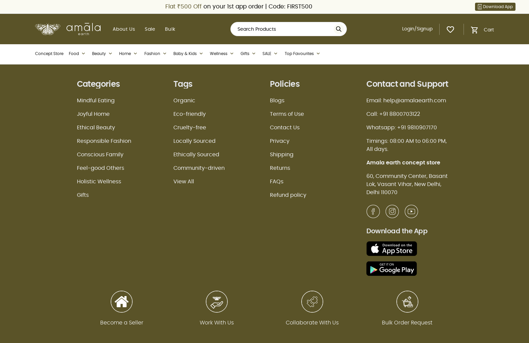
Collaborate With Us (312, 322)
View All (183, 181)
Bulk (170, 29)
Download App (495, 6)
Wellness (222, 53)
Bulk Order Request (407, 322)
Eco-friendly (189, 114)
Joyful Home (93, 114)
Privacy (279, 141)
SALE (270, 53)
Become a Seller (121, 322)
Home (129, 53)
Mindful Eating (96, 100)
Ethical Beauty (96, 127)
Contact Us (285, 127)
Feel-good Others (100, 168)
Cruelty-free (189, 127)
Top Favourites (303, 53)
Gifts (249, 53)
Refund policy (288, 195)
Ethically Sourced (196, 154)
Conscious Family (100, 154)
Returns (280, 168)
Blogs (277, 100)
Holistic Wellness (99, 181)
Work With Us (217, 322)
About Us (124, 29)
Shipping (282, 154)
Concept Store (49, 54)
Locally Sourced (194, 141)
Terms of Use (287, 114)
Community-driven (199, 168)
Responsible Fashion (104, 141)
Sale (150, 29)
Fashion (156, 53)
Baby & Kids (188, 53)
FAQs (276, 181)
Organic (184, 100)
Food (78, 53)
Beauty (103, 53)
